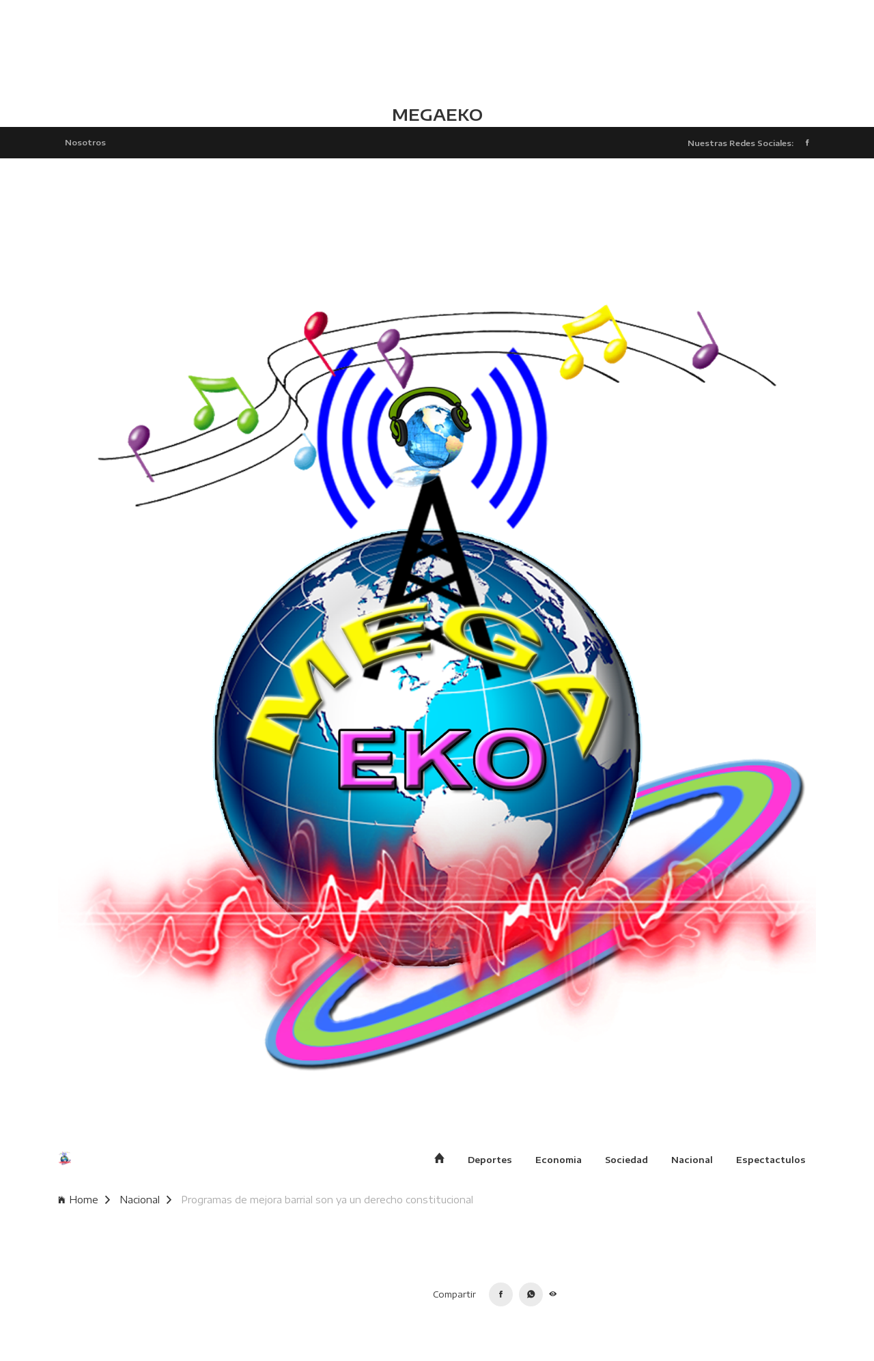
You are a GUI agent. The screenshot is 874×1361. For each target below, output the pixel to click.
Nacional (692, 1159)
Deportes (490, 1159)
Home (84, 1199)
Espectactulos (771, 1159)
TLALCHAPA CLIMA (437, 51)
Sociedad (626, 1159)
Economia (558, 1159)
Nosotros (85, 142)
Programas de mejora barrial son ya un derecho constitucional (327, 1199)
